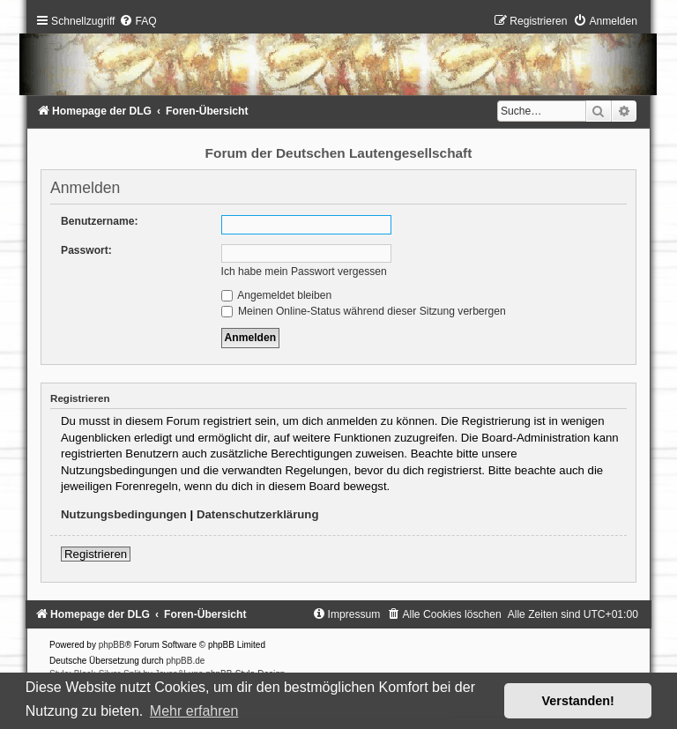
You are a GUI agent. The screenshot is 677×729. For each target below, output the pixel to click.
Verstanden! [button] (578, 701)
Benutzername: (99, 221)
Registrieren (95, 554)
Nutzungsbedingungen (124, 514)
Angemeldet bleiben (276, 295)
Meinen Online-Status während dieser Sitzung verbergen (363, 311)
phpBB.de (185, 661)
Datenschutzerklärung (258, 514)
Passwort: (86, 250)
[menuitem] (137, 21)
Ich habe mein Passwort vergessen (304, 271)
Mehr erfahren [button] (194, 710)
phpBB (112, 645)
